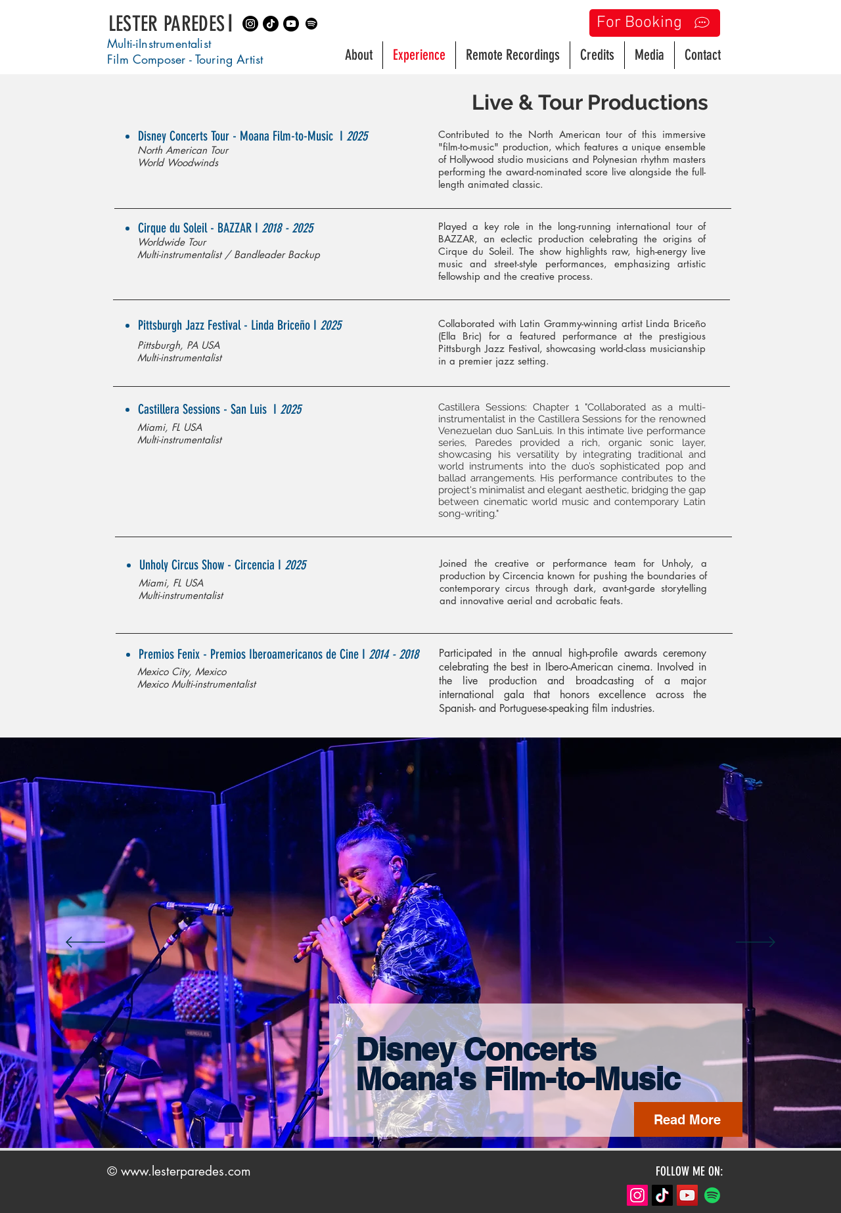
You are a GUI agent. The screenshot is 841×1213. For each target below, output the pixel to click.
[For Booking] (654, 23)
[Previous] (85, 943)
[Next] (755, 943)
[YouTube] (687, 1195)
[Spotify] (311, 24)
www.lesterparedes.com (186, 1171)
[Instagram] (250, 24)
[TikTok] (662, 1195)
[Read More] (688, 1119)
